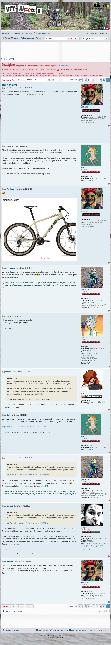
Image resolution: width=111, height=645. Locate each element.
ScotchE (84, 527)
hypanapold (85, 289)
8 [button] (96, 80)
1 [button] (88, 80)
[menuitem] (18, 33)
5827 (90, 347)
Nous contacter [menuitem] (42, 630)
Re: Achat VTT (10, 84)
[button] (80, 80)
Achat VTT (7, 59)
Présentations (65, 66)
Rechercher (73, 38)
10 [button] (104, 80)
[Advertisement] (55, 48)
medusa (84, 392)
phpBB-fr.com (59, 638)
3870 (90, 298)
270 (90, 536)
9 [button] (100, 80)
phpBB (49, 635)
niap (82, 337)
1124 (90, 177)
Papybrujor (85, 106)
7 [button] (93, 80)
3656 (90, 400)
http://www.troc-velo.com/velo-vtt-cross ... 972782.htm (24, 427)
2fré (82, 167)
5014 (90, 115)
